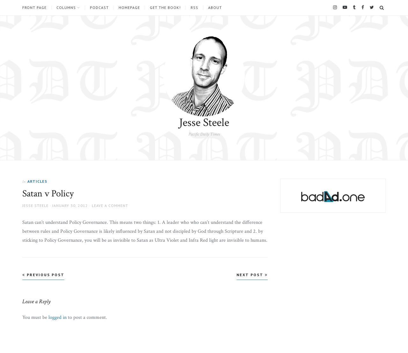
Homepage (129, 8)
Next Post (252, 274)
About (215, 8)
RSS (194, 8)
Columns (66, 8)
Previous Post (43, 274)
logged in (57, 317)
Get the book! (165, 8)
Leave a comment (110, 205)
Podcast (99, 8)
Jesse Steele (204, 122)
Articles (37, 181)
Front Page (34, 8)
